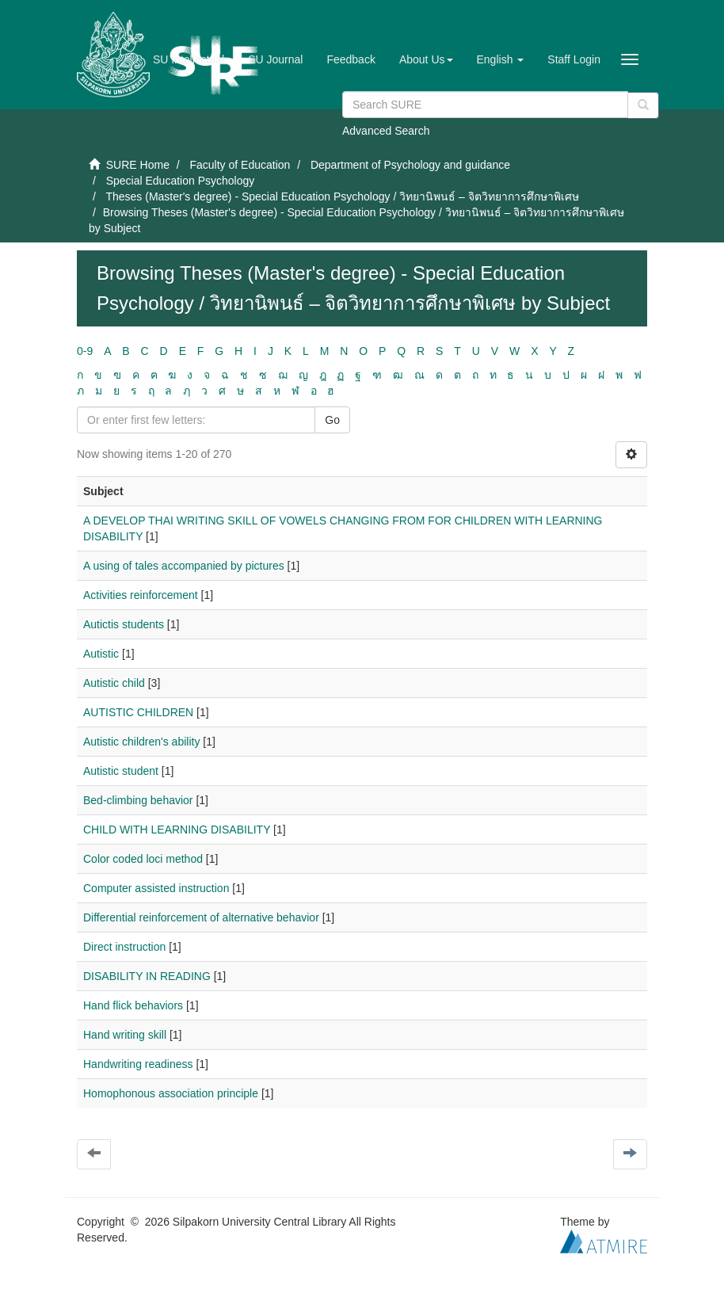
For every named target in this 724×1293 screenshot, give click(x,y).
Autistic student (120, 771)
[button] (426, 59)
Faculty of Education (239, 164)
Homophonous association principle (170, 1093)
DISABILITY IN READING (147, 976)
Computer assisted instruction (156, 888)
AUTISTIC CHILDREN (138, 712)
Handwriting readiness (138, 1064)
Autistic (101, 653)
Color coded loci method (143, 858)
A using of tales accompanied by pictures (183, 565)
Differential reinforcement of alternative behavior (201, 917)
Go (332, 420)
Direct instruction (124, 946)
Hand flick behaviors (133, 1005)
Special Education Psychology (180, 180)
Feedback (350, 59)
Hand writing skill (124, 1034)
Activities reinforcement (140, 595)
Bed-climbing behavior (138, 800)
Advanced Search (386, 130)
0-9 (85, 351)
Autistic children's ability (141, 741)
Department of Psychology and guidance (410, 164)
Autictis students (123, 624)
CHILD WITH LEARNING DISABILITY (176, 829)
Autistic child (114, 683)
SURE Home (138, 164)
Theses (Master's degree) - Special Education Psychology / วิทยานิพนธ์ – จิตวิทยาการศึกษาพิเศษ (341, 196)
